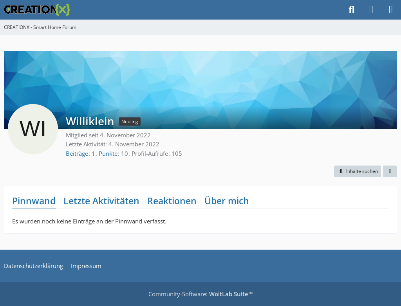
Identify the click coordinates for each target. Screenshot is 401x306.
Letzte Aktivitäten (101, 200)
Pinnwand (34, 200)
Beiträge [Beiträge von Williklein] (77, 153)
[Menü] (391, 10)
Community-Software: (200, 294)
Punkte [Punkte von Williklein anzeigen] (108, 153)
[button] (357, 171)
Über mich (226, 200)
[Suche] (351, 10)
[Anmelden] (371, 10)
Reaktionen (172, 200)
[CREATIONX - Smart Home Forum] (37, 10)
